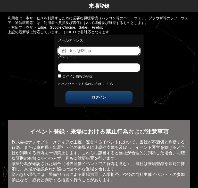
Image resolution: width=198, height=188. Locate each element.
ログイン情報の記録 (77, 76)
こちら (108, 84)
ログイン (99, 97)
